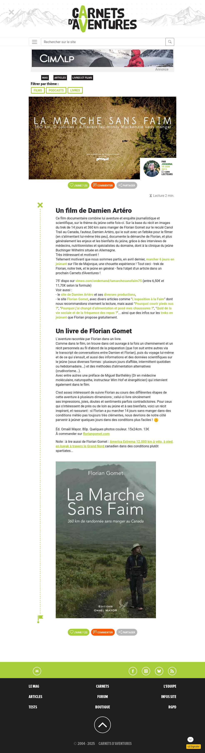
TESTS (33, 707)
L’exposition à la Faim (148, 299)
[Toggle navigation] (34, 42)
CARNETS (102, 686)
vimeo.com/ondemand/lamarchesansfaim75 (108, 281)
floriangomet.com (96, 434)
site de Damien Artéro (77, 295)
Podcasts (56, 90)
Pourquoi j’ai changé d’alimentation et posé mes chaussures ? (107, 308)
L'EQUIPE (170, 686)
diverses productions (119, 295)
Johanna (167, 164)
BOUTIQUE (102, 707)
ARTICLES (35, 697)
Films (38, 90)
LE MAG (34, 686)
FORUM (102, 697)
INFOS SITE (168, 697)
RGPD (172, 707)
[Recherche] (103, 42)
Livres (75, 90)
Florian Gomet (77, 299)
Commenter (103, 185)
